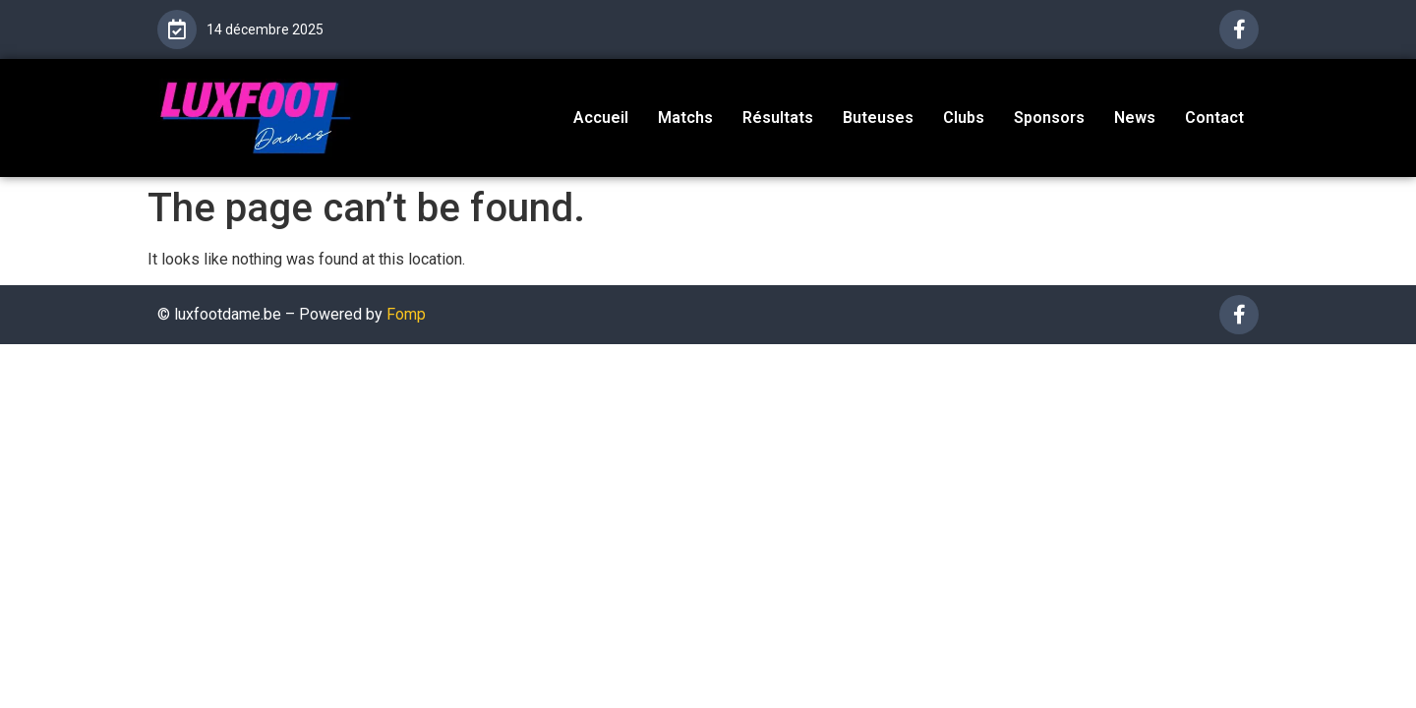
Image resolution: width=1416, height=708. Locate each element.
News (1134, 117)
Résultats (777, 117)
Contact (1214, 117)
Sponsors (1049, 117)
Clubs (963, 117)
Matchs (685, 117)
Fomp (406, 314)
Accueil (600, 117)
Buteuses (878, 117)
